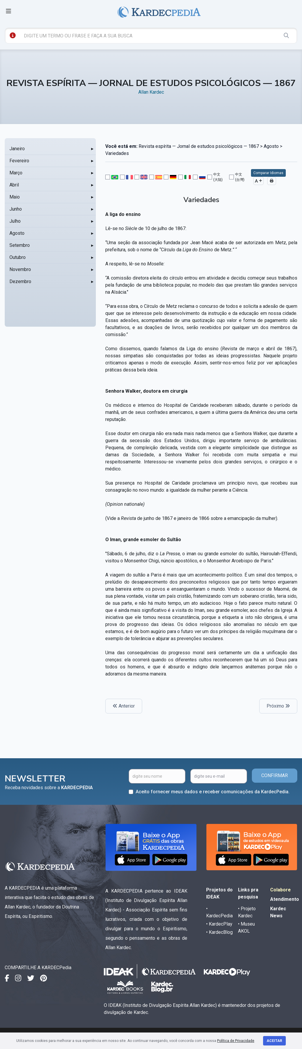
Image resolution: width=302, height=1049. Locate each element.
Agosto (16, 233)
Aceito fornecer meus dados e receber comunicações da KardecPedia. (213, 791)
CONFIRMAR (274, 775)
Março (15, 173)
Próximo (278, 706)
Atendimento (284, 899)
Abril (14, 185)
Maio (14, 197)
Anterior (124, 706)
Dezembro (20, 281)
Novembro (20, 269)
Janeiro (17, 148)
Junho (15, 209)
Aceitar (274, 1041)
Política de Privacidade (235, 1041)
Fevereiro (19, 160)
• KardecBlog (219, 932)
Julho (15, 221)
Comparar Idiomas (268, 173)
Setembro (19, 245)
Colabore (280, 890)
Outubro (17, 257)
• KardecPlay (219, 924)
